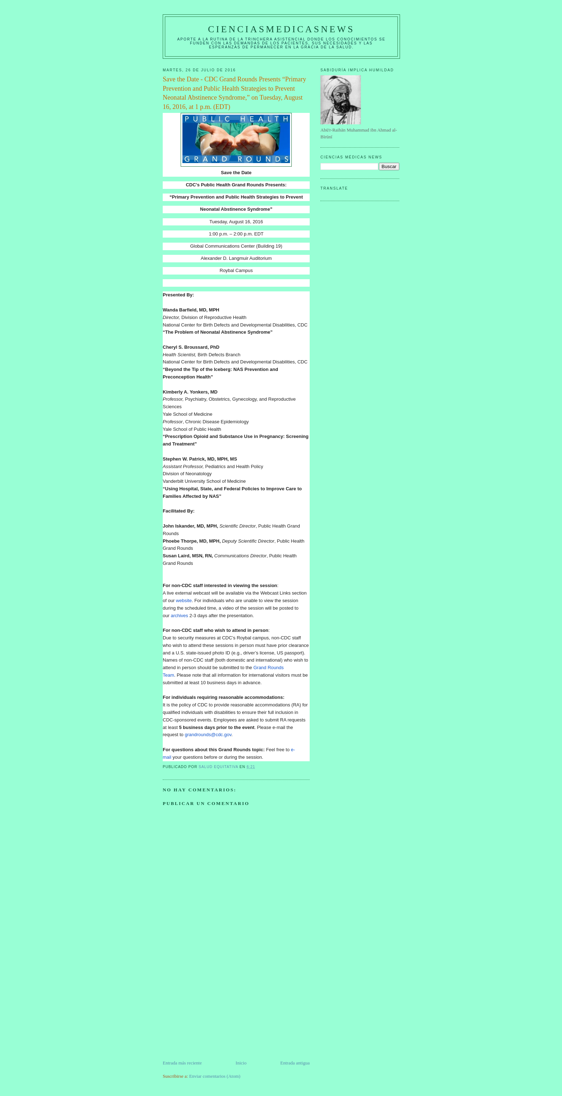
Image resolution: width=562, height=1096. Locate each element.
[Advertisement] (216, 1009)
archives (179, 615)
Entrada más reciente (182, 1063)
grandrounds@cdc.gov (208, 734)
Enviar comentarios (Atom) (214, 1076)
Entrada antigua (295, 1063)
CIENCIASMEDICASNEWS (281, 29)
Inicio (240, 1063)
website (184, 600)
